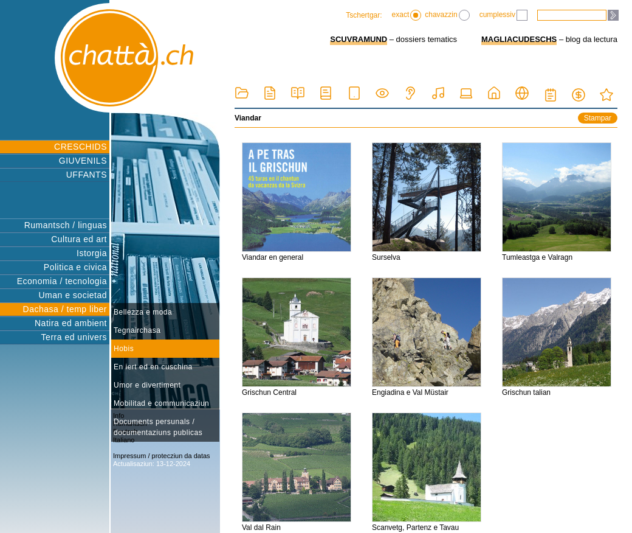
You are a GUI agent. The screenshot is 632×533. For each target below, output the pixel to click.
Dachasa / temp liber (65, 309)
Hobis (124, 348)
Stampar (597, 118)
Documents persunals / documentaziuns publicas (158, 427)
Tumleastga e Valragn (556, 202)
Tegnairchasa (137, 330)
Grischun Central (296, 337)
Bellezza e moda (143, 312)
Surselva (426, 202)
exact (407, 15)
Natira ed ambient (71, 323)
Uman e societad (72, 295)
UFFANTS (86, 174)
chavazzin (447, 15)
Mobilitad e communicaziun (161, 403)
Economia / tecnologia (62, 281)
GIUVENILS (83, 160)
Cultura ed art (79, 239)
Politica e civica (75, 267)
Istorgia (92, 253)
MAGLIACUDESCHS (519, 39)
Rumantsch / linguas (65, 225)
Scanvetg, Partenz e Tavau (426, 472)
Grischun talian (556, 337)
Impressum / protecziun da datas (161, 455)
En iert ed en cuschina (153, 367)
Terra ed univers (74, 337)
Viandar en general (296, 202)
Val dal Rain (296, 472)
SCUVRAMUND (358, 39)
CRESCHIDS (80, 147)
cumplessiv (503, 15)
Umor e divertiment (147, 385)
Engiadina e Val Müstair (426, 337)
